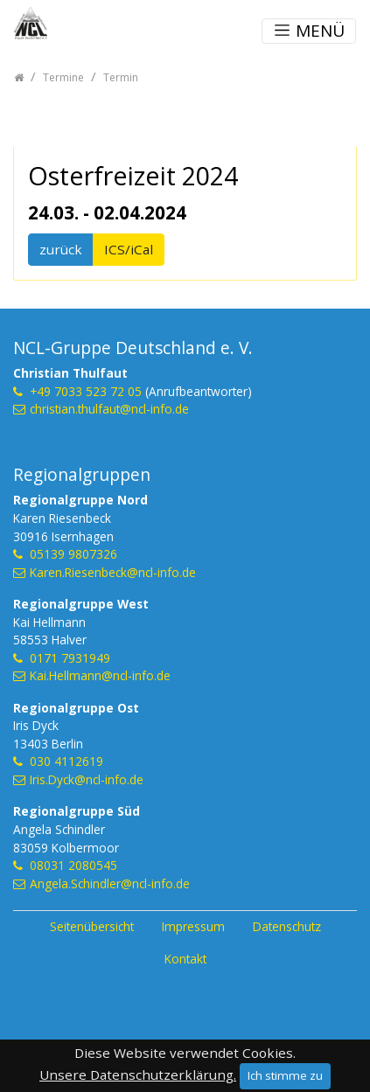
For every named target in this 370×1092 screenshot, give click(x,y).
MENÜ (309, 30)
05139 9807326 (73, 554)
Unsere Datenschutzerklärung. (137, 1074)
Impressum (193, 926)
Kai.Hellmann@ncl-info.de (100, 675)
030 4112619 (66, 761)
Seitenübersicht (92, 926)
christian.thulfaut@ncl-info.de (109, 408)
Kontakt (185, 958)
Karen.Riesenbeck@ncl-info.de (113, 572)
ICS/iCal (128, 249)
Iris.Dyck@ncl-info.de (86, 779)
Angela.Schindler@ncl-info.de (110, 883)
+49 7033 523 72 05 (86, 391)
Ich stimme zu (285, 1075)
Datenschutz (287, 926)
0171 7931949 (70, 658)
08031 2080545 (73, 865)
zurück (60, 249)
